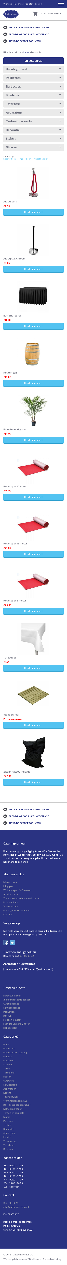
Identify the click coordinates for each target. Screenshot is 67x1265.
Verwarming (9, 1141)
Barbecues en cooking (15, 1052)
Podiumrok (9, 1011)
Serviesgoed (10, 1084)
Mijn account (10, 882)
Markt (6, 1116)
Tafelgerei (13, 104)
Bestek (7, 1076)
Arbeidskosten (11, 894)
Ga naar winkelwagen (50, 13)
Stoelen (7, 1064)
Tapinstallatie (11, 1096)
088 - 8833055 (11, 1202)
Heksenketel (10, 1027)
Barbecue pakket (12, 995)
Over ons (7, 4)
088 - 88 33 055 (26, 955)
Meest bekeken (41, 158)
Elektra (11, 138)
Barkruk (7, 1015)
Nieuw (28, 158)
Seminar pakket (11, 1007)
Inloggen (18, 4)
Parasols (8, 1120)
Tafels (6, 1068)
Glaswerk (8, 1080)
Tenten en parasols (13, 1112)
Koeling (7, 1092)
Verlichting (9, 1145)
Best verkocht (9, 158)
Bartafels (8, 1060)
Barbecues (13, 86)
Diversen (12, 147)
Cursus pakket (11, 1003)
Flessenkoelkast (12, 1019)
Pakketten (13, 78)
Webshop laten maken (15, 1259)
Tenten (7, 1124)
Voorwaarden (10, 906)
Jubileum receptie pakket (16, 999)
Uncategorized (16, 69)
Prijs (21, 158)
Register (29, 4)
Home (26, 52)
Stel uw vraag (33, 60)
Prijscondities (10, 902)
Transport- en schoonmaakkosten (21, 898)
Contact (38, 4)
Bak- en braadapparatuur (16, 1104)
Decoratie (13, 130)
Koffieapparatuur (12, 1108)
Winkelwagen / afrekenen (17, 890)
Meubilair (12, 95)
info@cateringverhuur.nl (16, 1206)
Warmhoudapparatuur (15, 1100)
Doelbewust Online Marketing (45, 1259)
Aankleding (9, 1132)
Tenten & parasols (19, 121)
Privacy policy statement (16, 910)
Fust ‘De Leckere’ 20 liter (16, 1023)
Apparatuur (14, 112)
